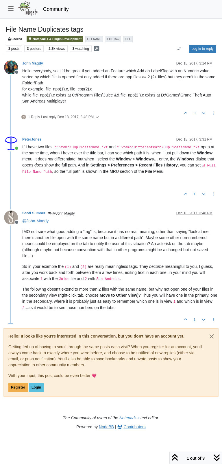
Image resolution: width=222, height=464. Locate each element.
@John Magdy (61, 213)
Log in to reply (202, 49)
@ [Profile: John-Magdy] (35, 221)
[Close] (211, 336)
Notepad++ (129, 418)
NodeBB (106, 427)
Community (56, 9)
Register (18, 387)
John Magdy (32, 63)
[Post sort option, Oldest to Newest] (179, 49)
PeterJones (31, 139)
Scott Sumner (33, 213)
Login (36, 387)
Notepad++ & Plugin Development (55, 39)
